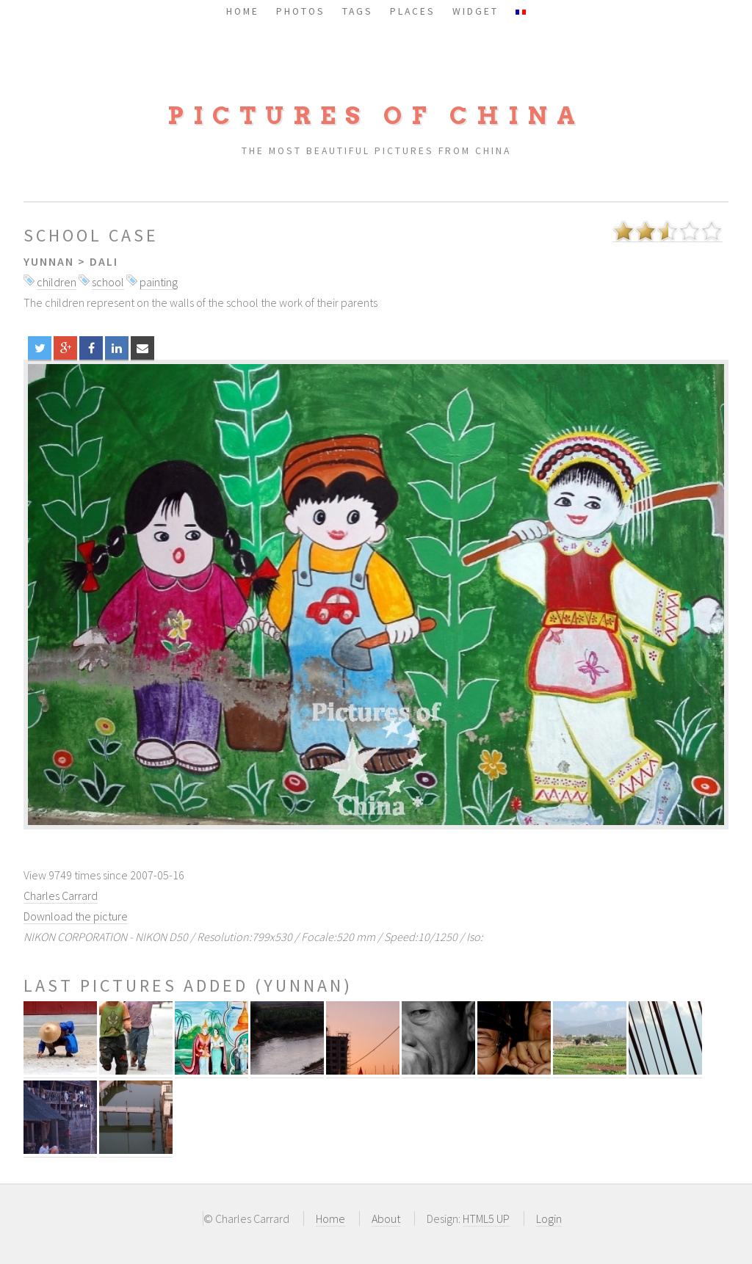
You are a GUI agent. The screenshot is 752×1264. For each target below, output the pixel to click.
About (386, 1218)
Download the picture (76, 916)
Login (549, 1218)
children (56, 282)
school (108, 282)
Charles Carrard (61, 895)
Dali (104, 261)
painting (159, 282)
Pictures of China (376, 115)
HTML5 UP (486, 1218)
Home (330, 1218)
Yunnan (49, 261)
